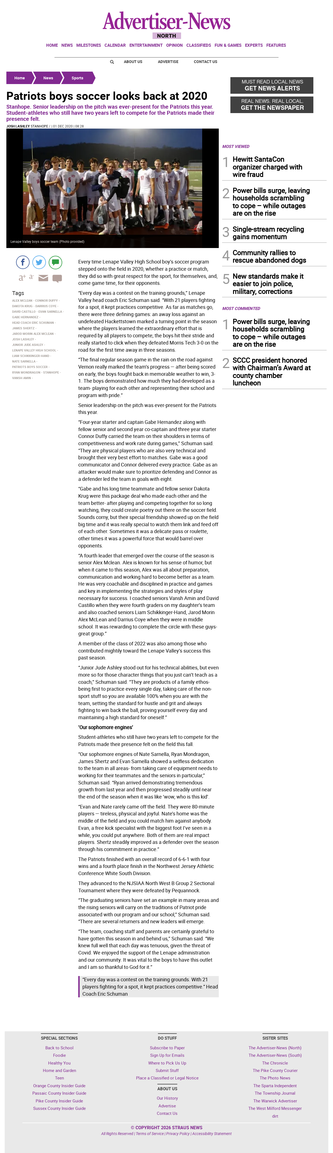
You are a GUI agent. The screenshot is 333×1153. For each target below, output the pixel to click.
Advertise (168, 61)
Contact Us (205, 61)
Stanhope (39, 126)
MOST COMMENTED (241, 308)
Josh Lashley (18, 126)
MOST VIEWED (235, 146)
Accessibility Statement (212, 1133)
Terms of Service (150, 1133)
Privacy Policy (178, 1133)
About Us (133, 61)
